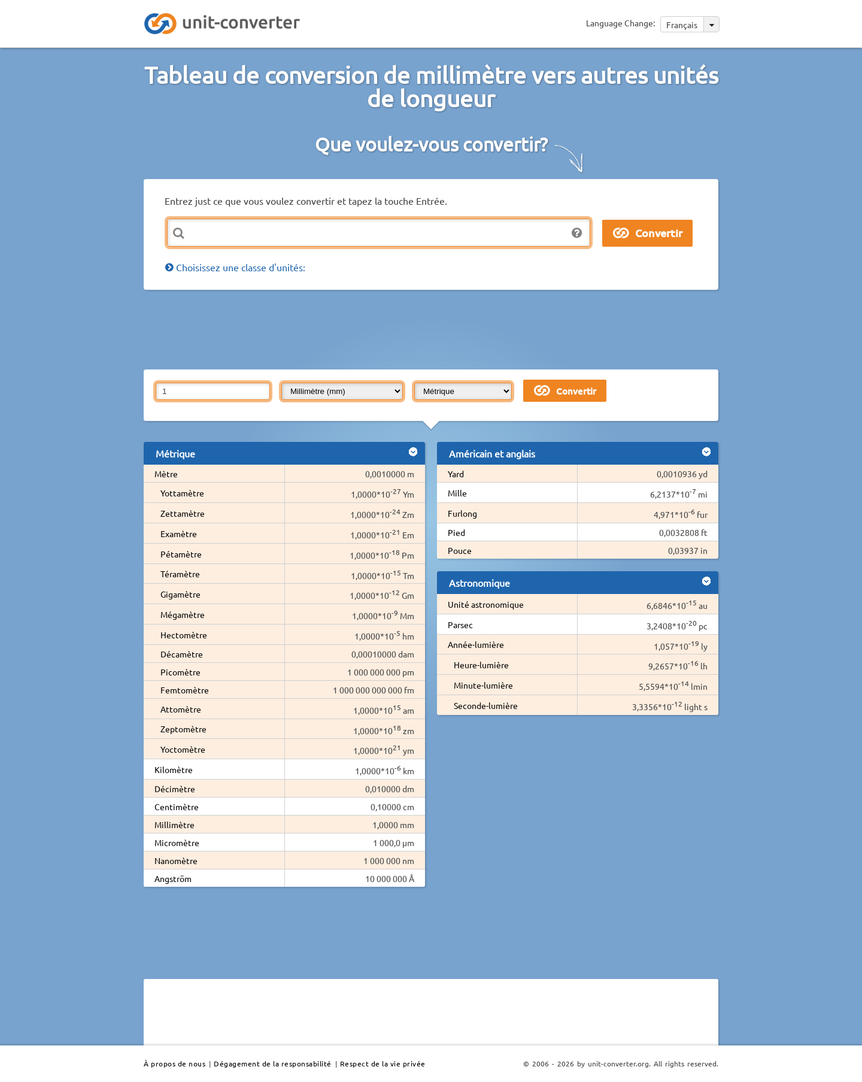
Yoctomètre (182, 749)
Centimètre (176, 806)
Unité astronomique (486, 604)
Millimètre (174, 824)
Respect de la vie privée (383, 1063)
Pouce (460, 550)
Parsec (460, 624)
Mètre (166, 473)
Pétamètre (181, 553)
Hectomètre (183, 634)
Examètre (178, 533)
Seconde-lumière (486, 705)
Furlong (462, 513)
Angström (173, 878)
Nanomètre (176, 860)
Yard (456, 473)
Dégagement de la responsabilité (273, 1063)
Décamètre (181, 653)
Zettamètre (182, 513)
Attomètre (180, 709)
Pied (456, 532)
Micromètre (176, 842)
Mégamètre (182, 614)
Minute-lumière (483, 685)
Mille (457, 492)
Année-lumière (476, 644)
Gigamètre (180, 594)
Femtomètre (184, 689)
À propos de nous (174, 1063)
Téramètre (180, 573)
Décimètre (174, 788)
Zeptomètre (183, 728)
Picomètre (180, 671)
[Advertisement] (434, 329)
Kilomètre (173, 769)
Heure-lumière (481, 664)
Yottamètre (182, 492)
